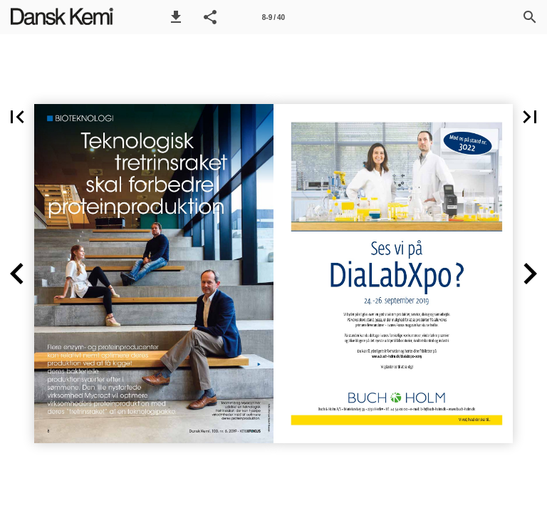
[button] (176, 17)
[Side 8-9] (273, 17)
